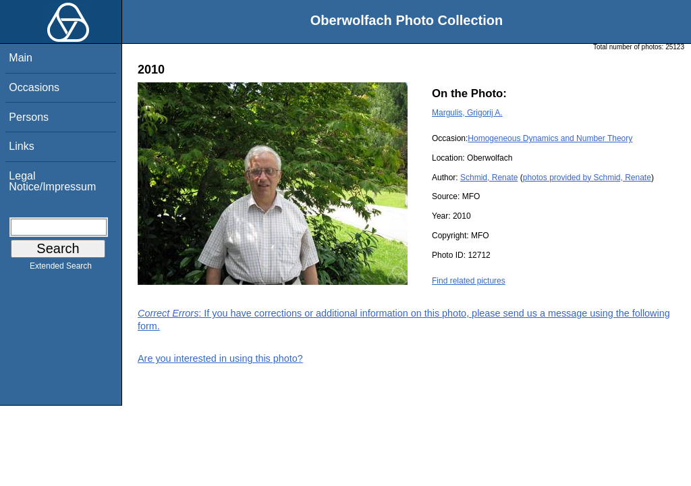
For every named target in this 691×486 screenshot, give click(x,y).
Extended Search (61, 269)
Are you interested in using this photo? (220, 358)
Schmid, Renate (489, 177)
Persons (29, 117)
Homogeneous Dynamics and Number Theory (550, 138)
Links (21, 146)
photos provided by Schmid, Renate (587, 177)
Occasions (34, 87)
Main (20, 57)
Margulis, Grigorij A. (467, 112)
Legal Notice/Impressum (52, 181)
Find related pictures (468, 281)
